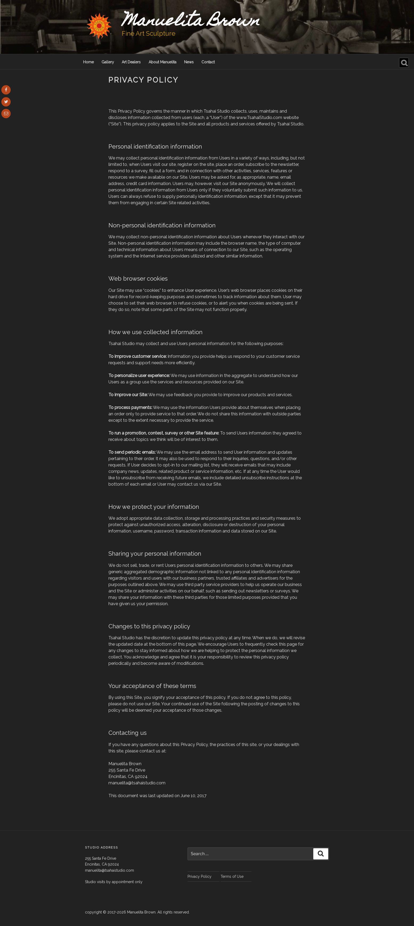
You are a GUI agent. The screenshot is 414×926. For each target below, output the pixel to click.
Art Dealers (131, 62)
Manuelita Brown (191, 22)
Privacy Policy (200, 876)
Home (88, 62)
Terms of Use (232, 876)
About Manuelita (162, 62)
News (189, 62)
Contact (208, 62)
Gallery (108, 62)
